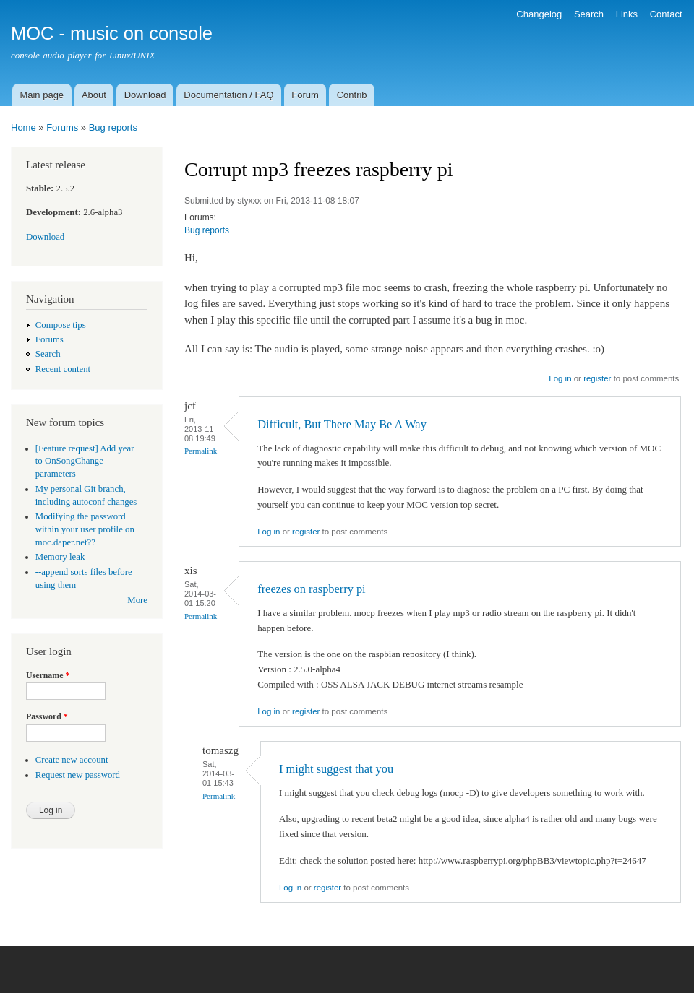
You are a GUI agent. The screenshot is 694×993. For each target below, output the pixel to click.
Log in (560, 378)
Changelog (539, 14)
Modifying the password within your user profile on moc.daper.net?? (84, 529)
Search (589, 14)
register (597, 378)
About (94, 95)
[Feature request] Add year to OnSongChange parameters (84, 461)
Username (47, 675)
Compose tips (60, 325)
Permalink (200, 450)
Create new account (71, 760)
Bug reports (113, 127)
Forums (62, 127)
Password (47, 716)
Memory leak (60, 557)
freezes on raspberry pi (311, 589)
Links (627, 14)
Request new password (77, 775)
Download (145, 95)
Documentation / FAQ (228, 95)
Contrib (352, 95)
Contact (666, 14)
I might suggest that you (336, 769)
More (137, 600)
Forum (305, 95)
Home (23, 127)
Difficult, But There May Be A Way (342, 424)
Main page (42, 95)
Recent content (62, 369)
